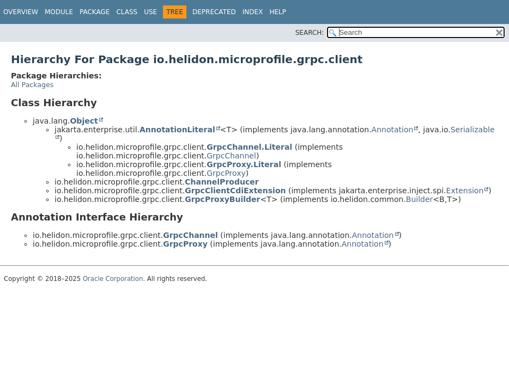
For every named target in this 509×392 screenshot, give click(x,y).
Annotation (393, 129)
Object (84, 121)
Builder (419, 199)
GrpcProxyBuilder (222, 199)
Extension (465, 190)
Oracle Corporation (113, 279)
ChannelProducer (221, 181)
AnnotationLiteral (177, 129)
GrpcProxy (226, 173)
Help (277, 12)
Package (95, 12)
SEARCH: (309, 32)
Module (59, 12)
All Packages (32, 85)
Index (253, 12)
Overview (20, 12)
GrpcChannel (231, 155)
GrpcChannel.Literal (249, 147)
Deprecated (214, 12)
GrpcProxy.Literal (244, 164)
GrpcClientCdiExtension (235, 190)
